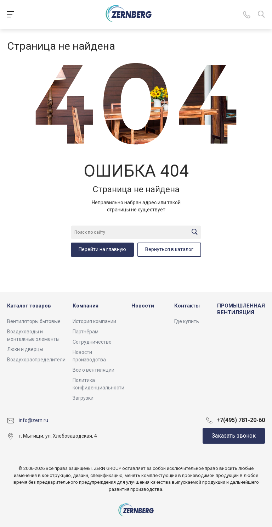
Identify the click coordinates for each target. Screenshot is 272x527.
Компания (85, 306)
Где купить (186, 321)
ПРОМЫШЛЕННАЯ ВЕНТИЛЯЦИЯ (241, 309)
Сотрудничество (92, 342)
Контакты (187, 306)
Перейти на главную (102, 249)
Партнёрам (85, 331)
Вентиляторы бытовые (34, 321)
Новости (142, 306)
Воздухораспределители (36, 359)
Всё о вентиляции (93, 370)
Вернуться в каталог (169, 249)
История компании (94, 321)
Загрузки (83, 398)
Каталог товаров (29, 306)
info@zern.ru (33, 420)
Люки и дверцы (25, 349)
